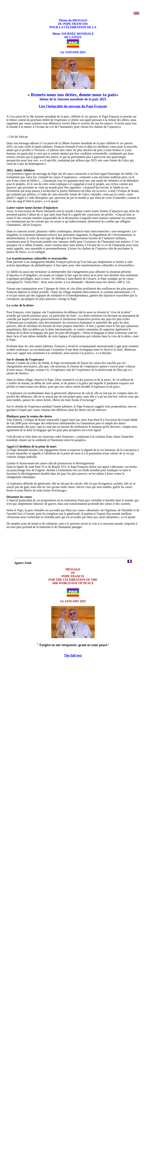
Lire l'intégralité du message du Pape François (73, 106)
